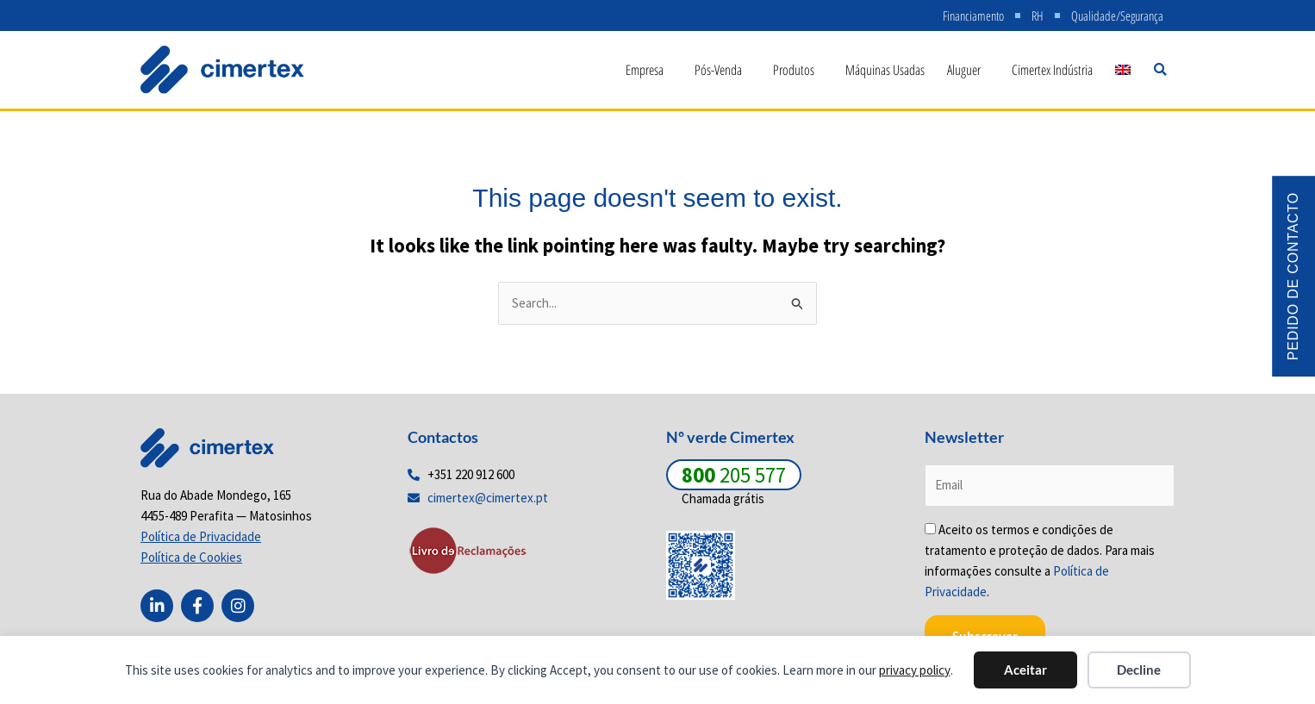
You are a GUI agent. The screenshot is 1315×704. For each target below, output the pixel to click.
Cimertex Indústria (1052, 69)
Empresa (649, 69)
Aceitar (1025, 669)
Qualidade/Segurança (1117, 15)
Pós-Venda (723, 69)
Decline (1139, 669)
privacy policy (914, 670)
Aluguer (968, 69)
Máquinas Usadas (885, 69)
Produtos (798, 69)
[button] (1160, 69)
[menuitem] (1123, 70)
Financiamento (973, 15)
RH (1037, 15)
